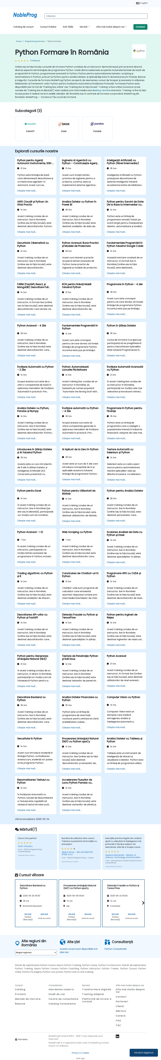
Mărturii (121, 1011)
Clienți (120, 1006)
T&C (118, 1025)
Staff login (80, 1058)
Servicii (84, 26)
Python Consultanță (116, 949)
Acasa (19, 41)
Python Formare (54, 41)
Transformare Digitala (96, 989)
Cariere (121, 1015)
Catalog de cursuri (23, 26)
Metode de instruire (28, 999)
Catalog (20, 989)
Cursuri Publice (48, 26)
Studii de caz (57, 994)
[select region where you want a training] (35, 952)
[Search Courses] (96, 16)
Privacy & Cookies (80, 1052)
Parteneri (122, 1001)
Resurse (20, 1003)
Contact (140, 26)
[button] (142, 903)
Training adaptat (93, 994)
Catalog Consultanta (62, 1003)
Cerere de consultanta (63, 999)
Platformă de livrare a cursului (96, 1000)
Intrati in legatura (143, 1052)
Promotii (20, 994)
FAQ (118, 1020)
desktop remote (101, 90)
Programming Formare (35, 41)
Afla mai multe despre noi (110, 26)
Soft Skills (68, 26)
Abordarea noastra (61, 989)
